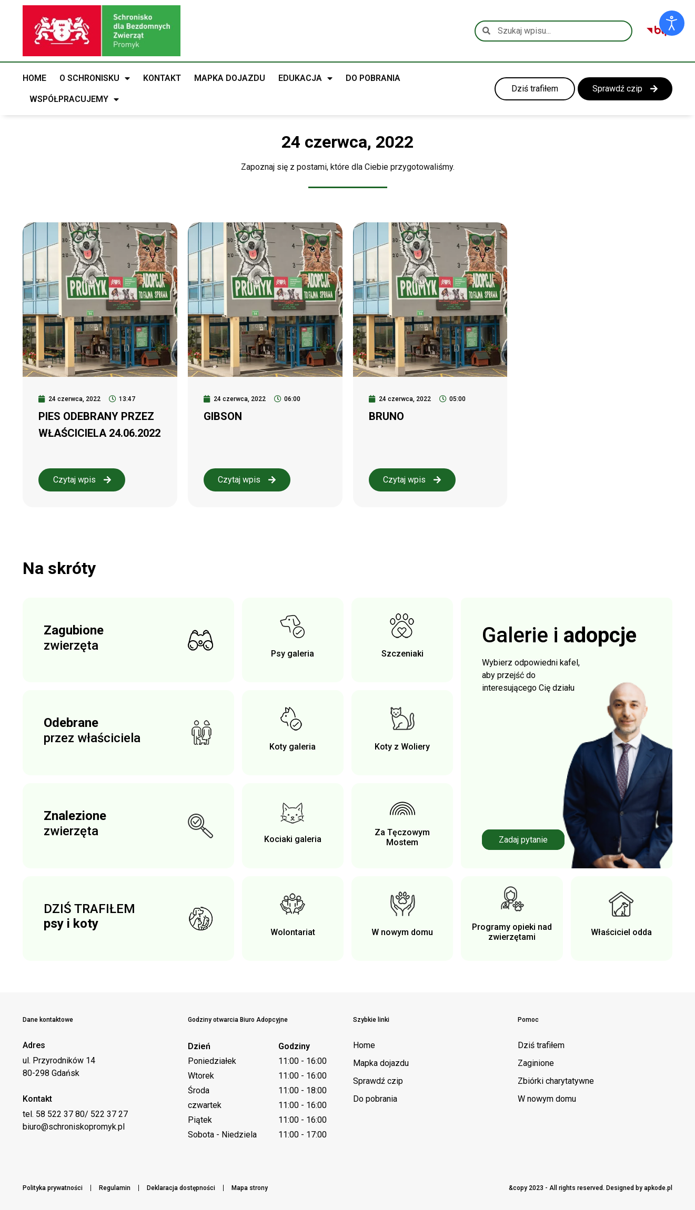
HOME (34, 78)
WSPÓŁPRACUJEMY (74, 99)
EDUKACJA (305, 78)
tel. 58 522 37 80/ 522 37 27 (75, 1114)
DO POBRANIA (373, 78)
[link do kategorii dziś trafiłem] (530, 88)
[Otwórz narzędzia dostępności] (671, 23)
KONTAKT (162, 78)
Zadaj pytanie (523, 840)
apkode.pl (658, 1188)
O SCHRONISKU (94, 78)
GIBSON (223, 416)
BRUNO (386, 416)
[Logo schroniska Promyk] (101, 30)
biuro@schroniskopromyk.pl (74, 1127)
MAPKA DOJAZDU (229, 78)
